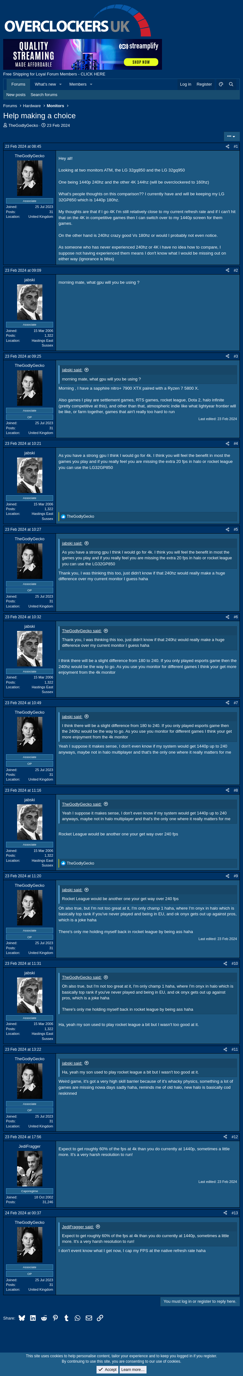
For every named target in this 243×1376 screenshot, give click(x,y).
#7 (236, 703)
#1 (236, 146)
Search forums (44, 94)
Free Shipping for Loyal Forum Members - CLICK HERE (54, 74)
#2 (236, 270)
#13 (235, 1213)
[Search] (231, 84)
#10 (235, 963)
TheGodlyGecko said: (82, 630)
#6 (236, 617)
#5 (236, 529)
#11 (235, 1049)
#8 (236, 790)
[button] (61, 84)
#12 (235, 1137)
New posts (16, 94)
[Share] (227, 146)
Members (77, 84)
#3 (236, 356)
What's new (45, 84)
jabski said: (72, 369)
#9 (236, 876)
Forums (18, 84)
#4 (236, 443)
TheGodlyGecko (23, 125)
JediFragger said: (78, 1226)
